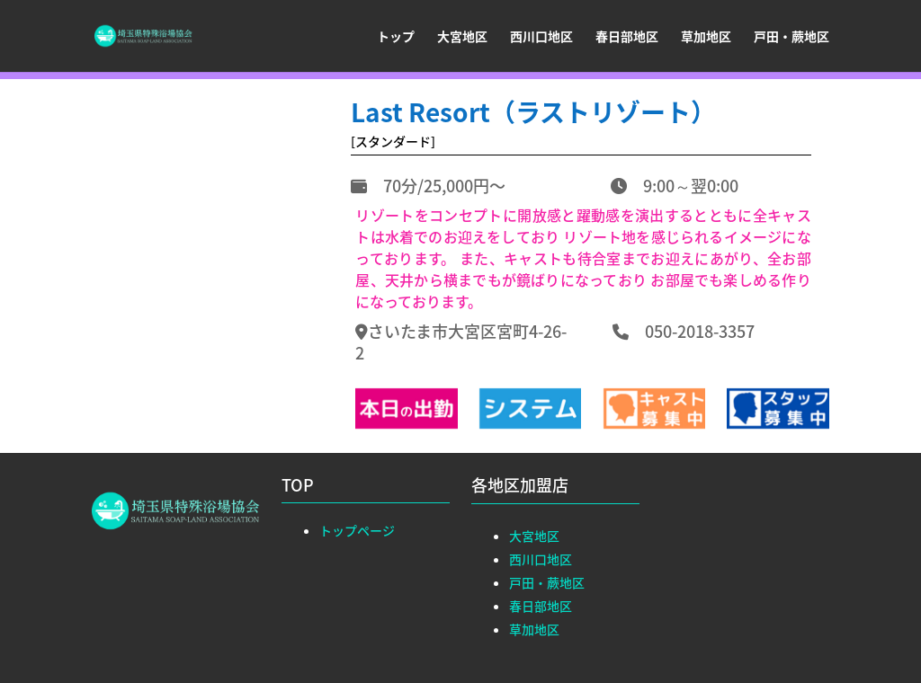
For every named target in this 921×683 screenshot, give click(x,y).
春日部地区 (626, 37)
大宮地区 (462, 37)
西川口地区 (541, 37)
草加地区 (706, 37)
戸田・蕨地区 (791, 37)
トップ (396, 37)
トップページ (357, 530)
